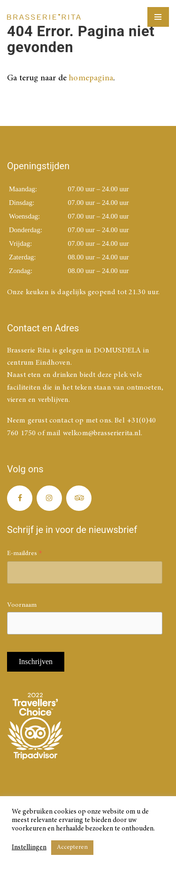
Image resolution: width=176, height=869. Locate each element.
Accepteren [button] (72, 848)
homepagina (91, 78)
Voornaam (22, 605)
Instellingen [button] (29, 847)
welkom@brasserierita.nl (102, 433)
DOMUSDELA (117, 350)
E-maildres (24, 555)
